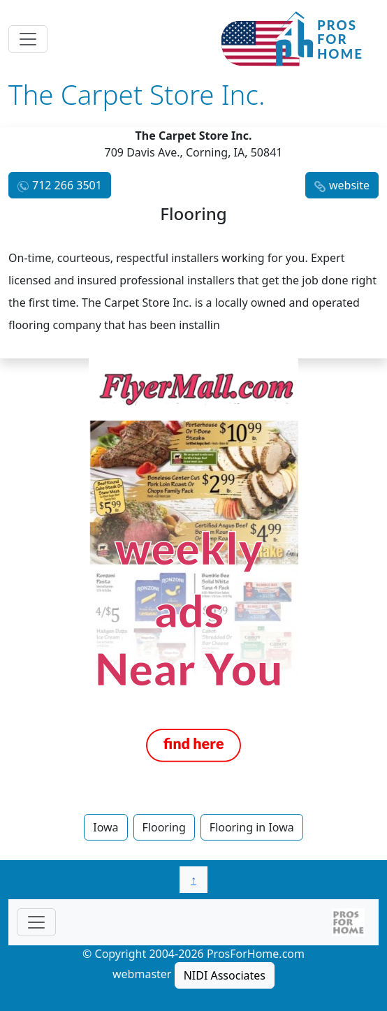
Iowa (105, 827)
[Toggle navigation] (28, 39)
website (349, 185)
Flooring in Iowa (252, 827)
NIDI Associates (224, 975)
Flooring (164, 827)
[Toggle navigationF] (36, 922)
